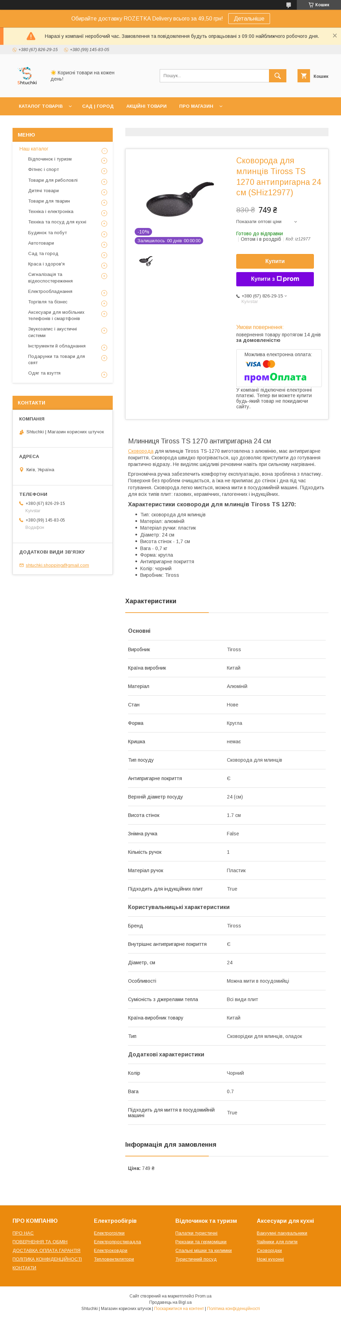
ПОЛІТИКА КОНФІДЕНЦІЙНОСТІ (47, 1259)
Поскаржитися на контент (179, 1308)
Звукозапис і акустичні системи (52, 332)
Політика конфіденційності (233, 1308)
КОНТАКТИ (24, 1267)
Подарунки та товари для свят (56, 359)
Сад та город (43, 253)
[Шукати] (277, 75)
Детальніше (249, 19)
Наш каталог (33, 149)
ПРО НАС (23, 1233)
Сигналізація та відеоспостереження (50, 277)
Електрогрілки (109, 1233)
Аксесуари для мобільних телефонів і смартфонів (56, 315)
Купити (275, 261)
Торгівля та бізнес (48, 301)
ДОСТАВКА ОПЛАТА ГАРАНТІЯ (46, 1250)
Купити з (275, 279)
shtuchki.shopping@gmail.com (57, 565)
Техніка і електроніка (50, 211)
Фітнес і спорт (43, 169)
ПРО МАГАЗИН (196, 106)
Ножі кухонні (270, 1259)
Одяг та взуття (44, 373)
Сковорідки (269, 1250)
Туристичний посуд (196, 1259)
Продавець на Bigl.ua (170, 1302)
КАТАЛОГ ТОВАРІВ (41, 106)
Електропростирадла (117, 1241)
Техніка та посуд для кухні (57, 221)
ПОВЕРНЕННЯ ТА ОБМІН (40, 1241)
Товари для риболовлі (53, 180)
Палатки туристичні (196, 1233)
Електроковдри (110, 1250)
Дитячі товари (43, 190)
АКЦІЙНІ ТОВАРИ (146, 106)
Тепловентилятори (114, 1259)
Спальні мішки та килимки (203, 1250)
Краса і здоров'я (46, 264)
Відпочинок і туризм (50, 159)
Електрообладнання (50, 291)
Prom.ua (203, 1296)
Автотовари (41, 243)
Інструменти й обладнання (57, 346)
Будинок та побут (47, 232)
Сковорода (140, 451)
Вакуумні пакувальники (282, 1233)
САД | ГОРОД (98, 106)
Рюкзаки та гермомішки (201, 1241)
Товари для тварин (49, 201)
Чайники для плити (277, 1241)
